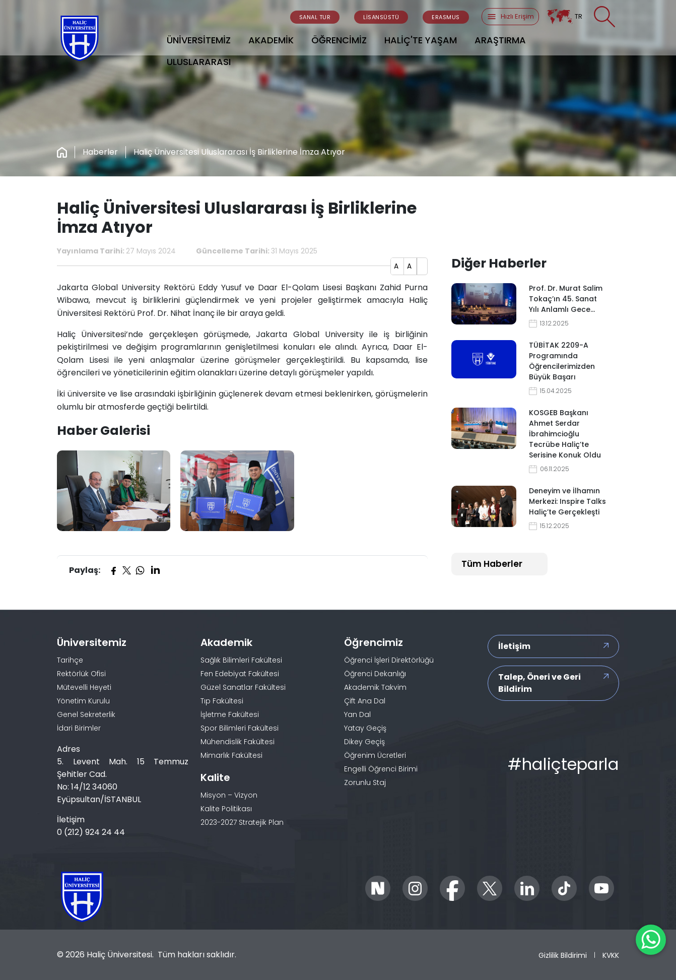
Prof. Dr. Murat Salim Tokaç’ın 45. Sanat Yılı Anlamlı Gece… (565, 298)
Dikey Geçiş (364, 742)
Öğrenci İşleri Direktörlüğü (389, 660)
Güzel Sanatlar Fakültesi (243, 687)
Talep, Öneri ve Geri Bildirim (539, 683)
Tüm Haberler (491, 564)
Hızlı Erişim (510, 17)
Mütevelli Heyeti (84, 687)
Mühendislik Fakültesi (237, 742)
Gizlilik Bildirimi (562, 955)
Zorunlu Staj (365, 782)
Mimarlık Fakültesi (231, 755)
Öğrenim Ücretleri (375, 755)
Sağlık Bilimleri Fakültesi (241, 660)
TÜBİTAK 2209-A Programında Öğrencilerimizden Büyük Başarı (562, 361)
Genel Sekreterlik (86, 714)
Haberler (100, 152)
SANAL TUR (315, 17)
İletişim (514, 646)
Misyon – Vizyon (228, 795)
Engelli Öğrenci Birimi (381, 769)
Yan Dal (357, 714)
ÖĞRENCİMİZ (339, 40)
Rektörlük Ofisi (81, 674)
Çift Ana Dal (364, 701)
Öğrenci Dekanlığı (375, 674)
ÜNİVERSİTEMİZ (199, 40)
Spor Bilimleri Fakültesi (239, 728)
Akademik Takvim (375, 687)
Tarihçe (70, 660)
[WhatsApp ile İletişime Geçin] (651, 940)
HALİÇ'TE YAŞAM (420, 40)
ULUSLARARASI (199, 61)
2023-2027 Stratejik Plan (242, 822)
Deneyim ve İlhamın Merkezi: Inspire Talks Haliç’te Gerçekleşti (567, 501)
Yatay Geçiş (365, 728)
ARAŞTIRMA (500, 40)
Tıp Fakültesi (221, 701)
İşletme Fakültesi (229, 714)
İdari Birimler (79, 728)
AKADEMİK (271, 40)
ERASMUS (446, 17)
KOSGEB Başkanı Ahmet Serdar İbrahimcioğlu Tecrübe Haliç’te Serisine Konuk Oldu (565, 434)
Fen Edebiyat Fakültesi (239, 674)
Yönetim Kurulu (83, 701)
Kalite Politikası (226, 809)
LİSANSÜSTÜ (381, 17)
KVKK (610, 955)
